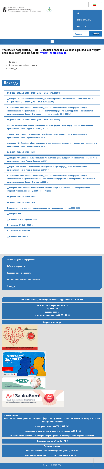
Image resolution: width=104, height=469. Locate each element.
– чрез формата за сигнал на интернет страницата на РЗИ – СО (52, 431)
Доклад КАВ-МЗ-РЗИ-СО (17, 236)
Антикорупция (12, 415)
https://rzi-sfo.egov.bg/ (53, 53)
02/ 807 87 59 (52, 308)
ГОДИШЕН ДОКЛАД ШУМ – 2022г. (21, 152)
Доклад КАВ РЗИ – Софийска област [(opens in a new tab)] (22, 219)
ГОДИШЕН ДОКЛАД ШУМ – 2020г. (21, 202)
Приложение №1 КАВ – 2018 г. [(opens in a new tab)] (20, 225)
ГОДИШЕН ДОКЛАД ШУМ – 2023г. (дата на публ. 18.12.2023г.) (33, 120)
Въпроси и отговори (52, 322)
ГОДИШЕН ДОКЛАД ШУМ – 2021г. (21, 196)
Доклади (11, 82)
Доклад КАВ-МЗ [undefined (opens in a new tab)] (14, 214)
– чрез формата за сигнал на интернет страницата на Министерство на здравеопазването (52, 436)
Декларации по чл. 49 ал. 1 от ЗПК (52, 441)
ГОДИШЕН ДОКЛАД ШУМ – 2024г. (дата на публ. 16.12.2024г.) (33, 93)
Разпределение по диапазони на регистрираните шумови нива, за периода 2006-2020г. (44, 208)
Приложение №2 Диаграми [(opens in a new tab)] (18, 231)
